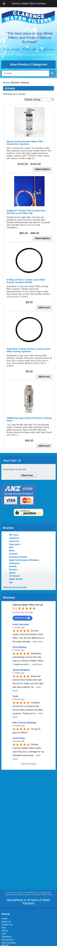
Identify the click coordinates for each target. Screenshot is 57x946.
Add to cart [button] (44, 307)
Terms (4, 930)
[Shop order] (39, 99)
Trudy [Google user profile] (15, 696)
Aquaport (14, 538)
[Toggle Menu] (4, 3)
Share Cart (27, 475)
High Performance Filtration (24, 560)
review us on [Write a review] (22, 618)
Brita (11, 550)
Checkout (6, 936)
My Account (7, 939)
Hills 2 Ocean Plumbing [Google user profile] (24, 722)
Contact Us (7, 924)
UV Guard (14, 576)
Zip (10, 582)
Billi (11, 547)
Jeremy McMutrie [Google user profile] (21, 670)
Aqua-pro (14, 541)
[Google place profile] (28, 605)
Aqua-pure (14, 544)
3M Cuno (14, 534)
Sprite (12, 572)
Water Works (16, 579)
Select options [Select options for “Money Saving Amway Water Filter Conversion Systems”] (42, 169)
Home (6, 82)
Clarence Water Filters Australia (28, 3)
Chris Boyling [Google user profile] (19, 647)
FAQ (3, 927)
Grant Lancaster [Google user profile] (21, 624)
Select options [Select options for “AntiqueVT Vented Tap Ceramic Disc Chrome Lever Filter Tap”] (42, 238)
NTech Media (46, 895)
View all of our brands (15, 587)
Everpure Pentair (18, 557)
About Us (6, 921)
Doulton (13, 553)
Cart (3, 933)
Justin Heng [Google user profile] (19, 738)
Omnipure (14, 563)
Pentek (12, 566)
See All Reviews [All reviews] (28, 764)
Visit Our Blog (8, 942)
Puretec (13, 569)
